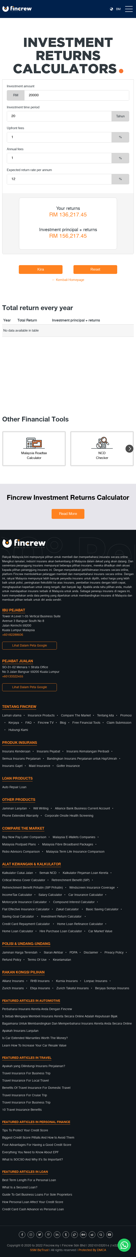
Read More (68, 514)
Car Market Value (100, 931)
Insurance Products (41, 715)
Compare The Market (76, 715)
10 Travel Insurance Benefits (22, 1109)
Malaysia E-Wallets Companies (74, 837)
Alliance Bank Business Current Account (82, 808)
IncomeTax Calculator (17, 894)
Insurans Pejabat (48, 751)
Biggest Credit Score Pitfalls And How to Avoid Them (38, 1137)
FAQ (28, 722)
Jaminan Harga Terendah (19, 952)
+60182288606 (12, 634)
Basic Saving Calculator (102, 909)
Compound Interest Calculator (74, 902)
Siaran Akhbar (53, 952)
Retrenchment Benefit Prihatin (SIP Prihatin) (32, 887)
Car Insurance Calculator (85, 894)
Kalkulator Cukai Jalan (17, 873)
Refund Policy (11, 959)
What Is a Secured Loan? (19, 1187)
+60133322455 (12, 676)
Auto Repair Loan (14, 787)
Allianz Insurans (13, 981)
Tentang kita (105, 715)
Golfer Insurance (68, 766)
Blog (63, 722)
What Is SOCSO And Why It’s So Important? (32, 1159)
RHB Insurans (40, 981)
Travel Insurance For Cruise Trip (24, 1095)
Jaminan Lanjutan (14, 808)
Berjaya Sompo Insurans (112, 988)
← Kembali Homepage (68, 280)
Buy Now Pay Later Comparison (24, 837)
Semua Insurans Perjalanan (21, 758)
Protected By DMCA (92, 1250)
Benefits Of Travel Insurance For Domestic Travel (36, 1087)
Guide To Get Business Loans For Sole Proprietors (37, 1194)
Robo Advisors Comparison (21, 851)
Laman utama (11, 715)
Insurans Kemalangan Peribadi (87, 751)
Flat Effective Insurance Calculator (26, 909)
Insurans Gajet (12, 766)
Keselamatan (62, 959)
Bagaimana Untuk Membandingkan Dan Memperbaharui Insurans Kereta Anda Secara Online (67, 1023)
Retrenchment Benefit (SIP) (71, 880)
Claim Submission (119, 722)
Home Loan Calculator (17, 931)
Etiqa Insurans (40, 988)
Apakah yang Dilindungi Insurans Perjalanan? (33, 1066)
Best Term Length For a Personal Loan (29, 1180)
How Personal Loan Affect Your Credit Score (32, 1202)
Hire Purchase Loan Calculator (61, 931)
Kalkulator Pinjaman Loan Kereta (85, 873)
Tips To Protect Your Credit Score (25, 1130)
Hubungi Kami (18, 730)
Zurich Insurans (13, 988)
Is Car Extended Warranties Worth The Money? (35, 1038)
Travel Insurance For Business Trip (26, 1073)
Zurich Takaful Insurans (72, 988)
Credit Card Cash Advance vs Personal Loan (33, 1209)
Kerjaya (14, 722)
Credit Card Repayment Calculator (26, 924)
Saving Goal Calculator (18, 916)
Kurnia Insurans (67, 981)
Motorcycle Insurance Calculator (24, 902)
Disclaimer (91, 952)
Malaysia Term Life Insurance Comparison (75, 851)
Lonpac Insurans (95, 981)
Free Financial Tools (86, 722)
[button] (129, 448)
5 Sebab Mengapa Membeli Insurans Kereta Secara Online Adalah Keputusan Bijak (59, 1016)
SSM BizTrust (39, 1250)
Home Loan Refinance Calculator (80, 924)
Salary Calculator (50, 894)
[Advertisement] (68, 367)
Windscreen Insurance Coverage (92, 887)
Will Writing (41, 808)
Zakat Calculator (67, 909)
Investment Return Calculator (61, 916)
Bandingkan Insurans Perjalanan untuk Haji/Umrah (82, 758)
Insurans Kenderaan (16, 751)
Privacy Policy (114, 952)
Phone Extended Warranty (20, 815)
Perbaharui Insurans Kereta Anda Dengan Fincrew (37, 1009)
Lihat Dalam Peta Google (29, 645)
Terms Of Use (37, 959)
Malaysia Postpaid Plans (19, 844)
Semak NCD (47, 873)
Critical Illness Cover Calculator (23, 880)
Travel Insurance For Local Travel (25, 1080)
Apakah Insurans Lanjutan (20, 1030)
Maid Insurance (39, 766)
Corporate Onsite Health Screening (69, 815)
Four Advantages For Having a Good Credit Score (36, 1144)
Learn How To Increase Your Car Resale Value (34, 1045)
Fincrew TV (46, 722)
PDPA (73, 952)
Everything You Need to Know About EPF (30, 1152)
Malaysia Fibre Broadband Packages (67, 844)
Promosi (126, 715)
